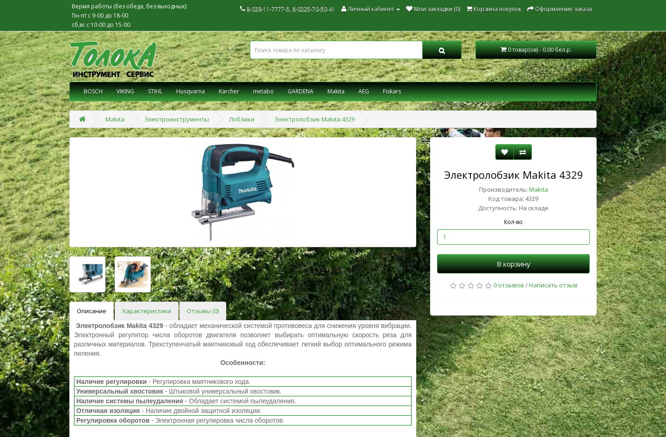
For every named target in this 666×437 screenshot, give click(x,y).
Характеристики (146, 311)
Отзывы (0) (203, 311)
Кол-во (513, 222)
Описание (91, 311)
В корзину (513, 263)
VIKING (125, 91)
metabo (263, 91)
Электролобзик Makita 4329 (314, 119)
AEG (363, 91)
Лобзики (241, 119)
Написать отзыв (553, 285)
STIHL (155, 91)
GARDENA (301, 91)
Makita (336, 91)
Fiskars (392, 91)
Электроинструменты (176, 119)
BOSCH (93, 91)
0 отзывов (508, 285)
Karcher (229, 91)
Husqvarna (190, 91)
